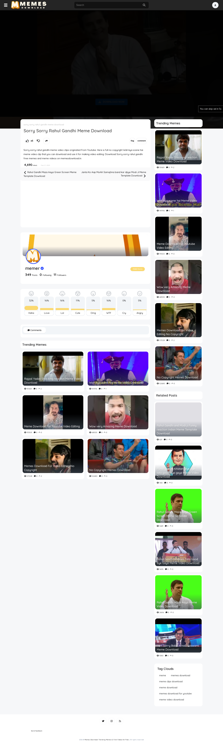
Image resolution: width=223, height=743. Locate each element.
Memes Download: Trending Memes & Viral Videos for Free (107, 740)
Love (47, 312)
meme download (168, 687)
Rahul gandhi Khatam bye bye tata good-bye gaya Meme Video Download (178, 472)
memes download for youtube (175, 693)
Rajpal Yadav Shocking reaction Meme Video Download (52, 380)
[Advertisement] (111, 63)
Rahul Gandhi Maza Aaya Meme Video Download (177, 604)
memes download (180, 675)
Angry (140, 312)
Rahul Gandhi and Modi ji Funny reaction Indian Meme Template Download (177, 429)
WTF (108, 312)
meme (162, 675)
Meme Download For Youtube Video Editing (52, 426)
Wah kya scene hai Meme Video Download (116, 382)
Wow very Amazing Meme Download (113, 426)
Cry (124, 312)
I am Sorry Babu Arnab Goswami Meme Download (178, 647)
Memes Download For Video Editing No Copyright (49, 468)
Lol (62, 312)
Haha (31, 312)
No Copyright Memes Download (109, 470)
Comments (35, 330)
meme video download (171, 699)
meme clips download (171, 681)
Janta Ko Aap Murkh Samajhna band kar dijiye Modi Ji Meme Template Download (113, 174)
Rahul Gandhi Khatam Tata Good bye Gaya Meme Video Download (178, 561)
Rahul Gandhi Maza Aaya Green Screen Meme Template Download (50, 174)
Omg (93, 312)
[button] (215, 5)
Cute (77, 312)
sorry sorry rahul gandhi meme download (44, 124)
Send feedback (36, 731)
